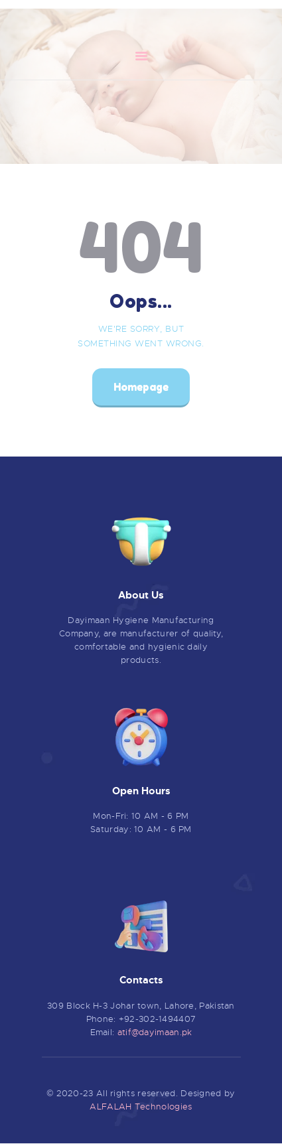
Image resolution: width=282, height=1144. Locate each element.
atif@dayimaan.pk (154, 1032)
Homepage (141, 386)
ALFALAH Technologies (141, 1106)
